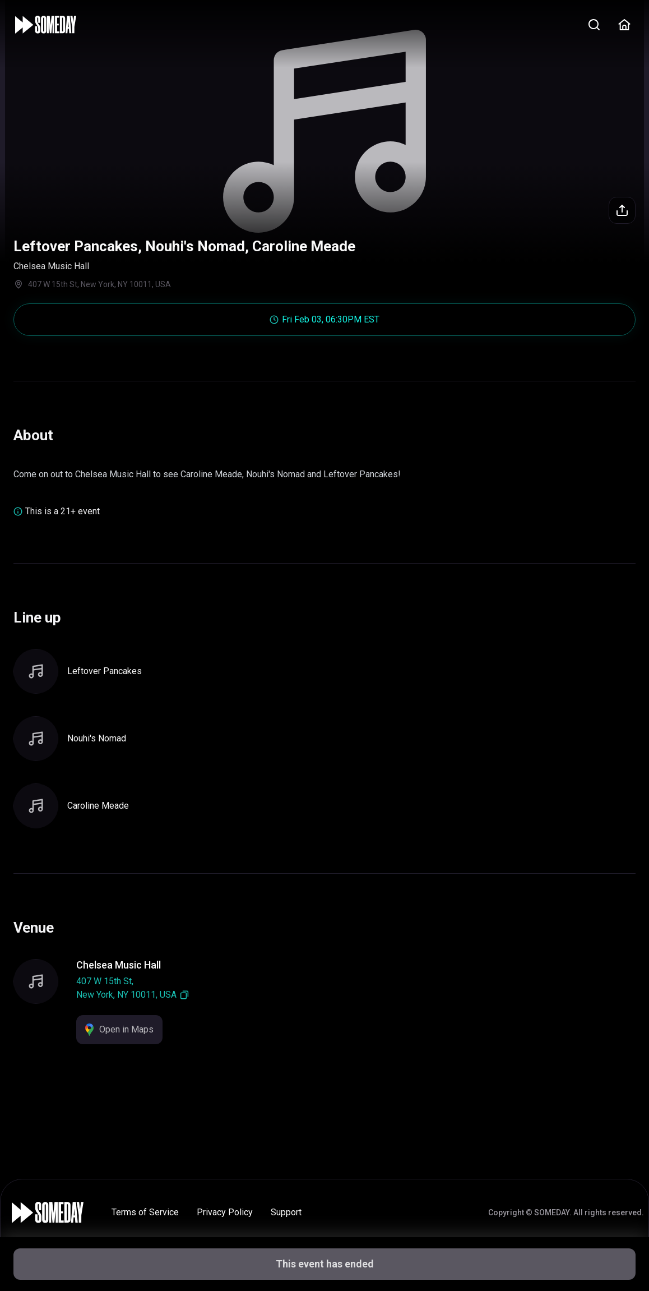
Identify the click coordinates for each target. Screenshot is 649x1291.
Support (286, 1212)
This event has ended (325, 1264)
